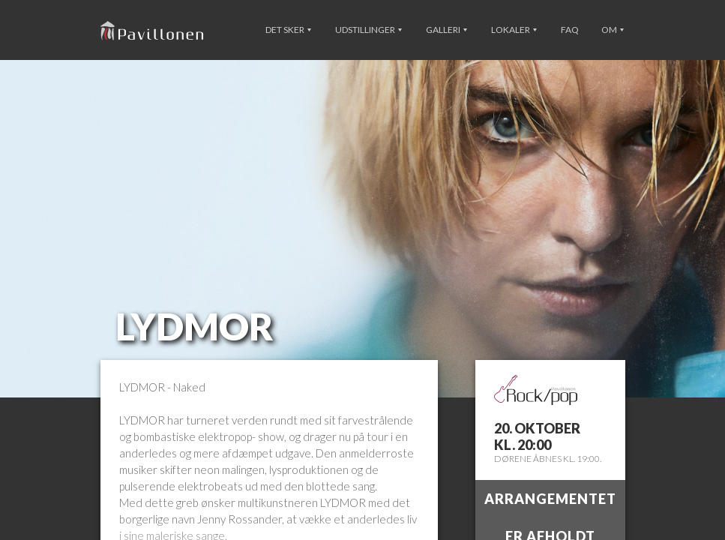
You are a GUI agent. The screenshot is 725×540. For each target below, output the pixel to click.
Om (612, 29)
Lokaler (514, 29)
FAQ (570, 29)
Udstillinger (368, 29)
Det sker (288, 29)
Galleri (446, 29)
